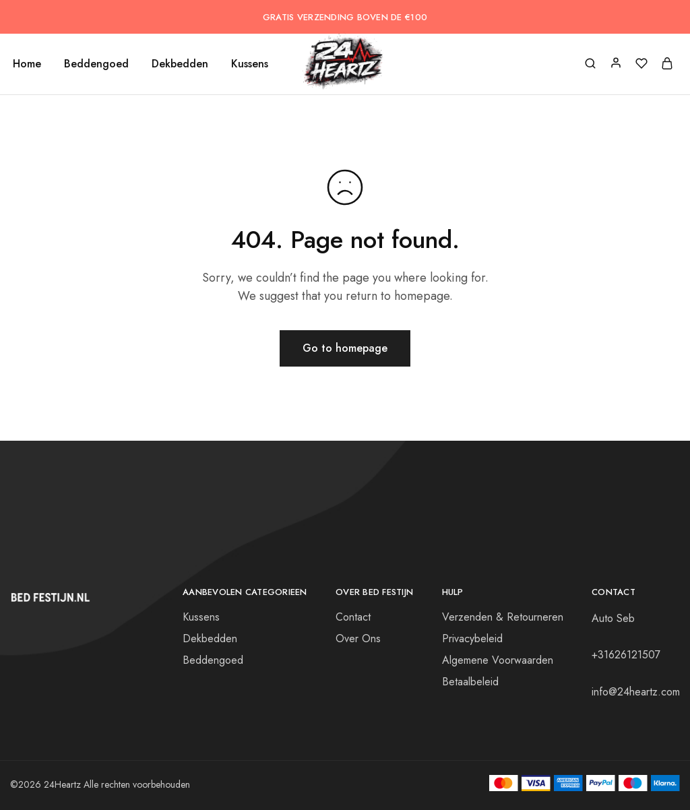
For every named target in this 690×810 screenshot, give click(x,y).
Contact (353, 617)
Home (27, 64)
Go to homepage (345, 348)
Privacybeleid (472, 638)
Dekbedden (180, 64)
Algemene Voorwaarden (497, 660)
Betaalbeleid (470, 681)
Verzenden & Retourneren (502, 617)
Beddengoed (96, 64)
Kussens (249, 64)
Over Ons (358, 638)
